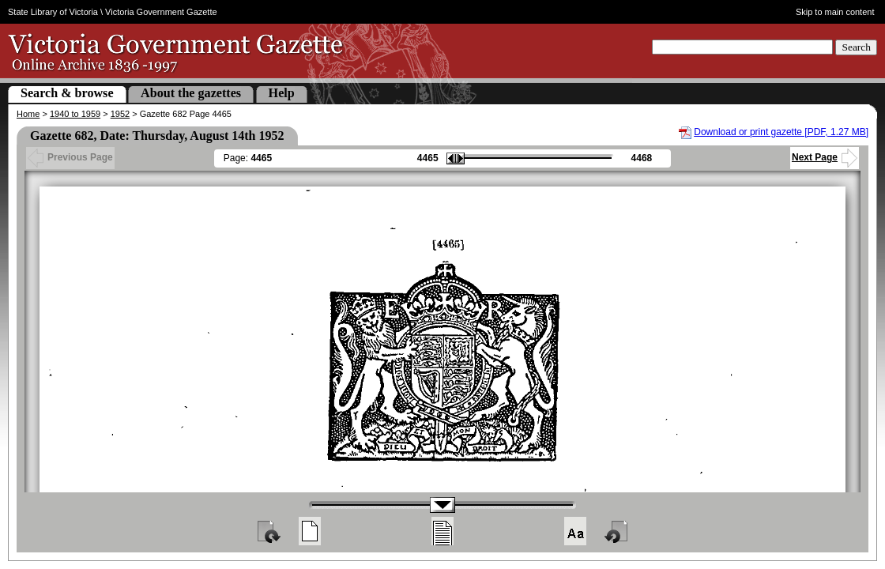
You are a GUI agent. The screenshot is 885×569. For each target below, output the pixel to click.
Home (28, 114)
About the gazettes (191, 93)
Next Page (824, 157)
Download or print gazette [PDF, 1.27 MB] (781, 132)
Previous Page (70, 157)
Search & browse (67, 93)
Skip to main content (835, 12)
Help (282, 93)
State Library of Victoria (53, 12)
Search (856, 47)
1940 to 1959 (75, 114)
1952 (120, 114)
